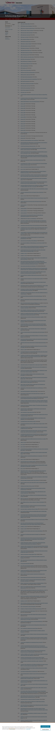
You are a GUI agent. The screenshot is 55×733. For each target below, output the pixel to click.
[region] (27, 728)
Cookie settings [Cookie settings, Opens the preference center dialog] (45, 729)
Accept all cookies (45, 726)
